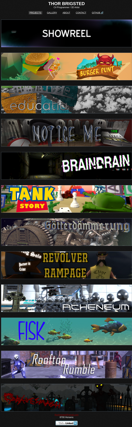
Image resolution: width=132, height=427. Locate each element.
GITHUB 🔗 (98, 13)
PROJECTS (35, 13)
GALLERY (52, 13)
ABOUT (66, 13)
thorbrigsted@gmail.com (67, 415)
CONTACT (81, 13)
